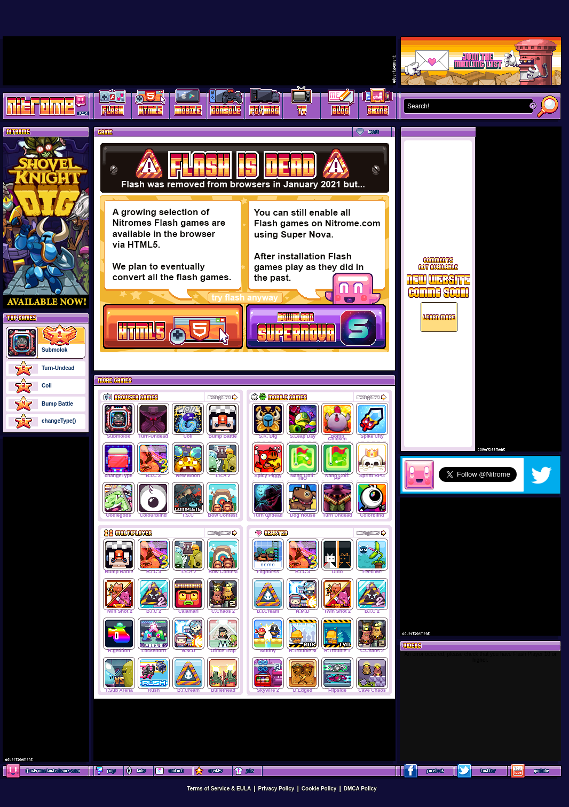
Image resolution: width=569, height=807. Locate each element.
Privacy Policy (276, 789)
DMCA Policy (360, 789)
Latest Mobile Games (188, 104)
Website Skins (377, 104)
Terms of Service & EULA (219, 789)
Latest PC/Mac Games (264, 104)
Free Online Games (112, 104)
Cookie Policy (319, 789)
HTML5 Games (150, 104)
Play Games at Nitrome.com (41, 105)
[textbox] (466, 106)
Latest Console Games (226, 104)
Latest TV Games (302, 104)
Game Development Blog (340, 104)
